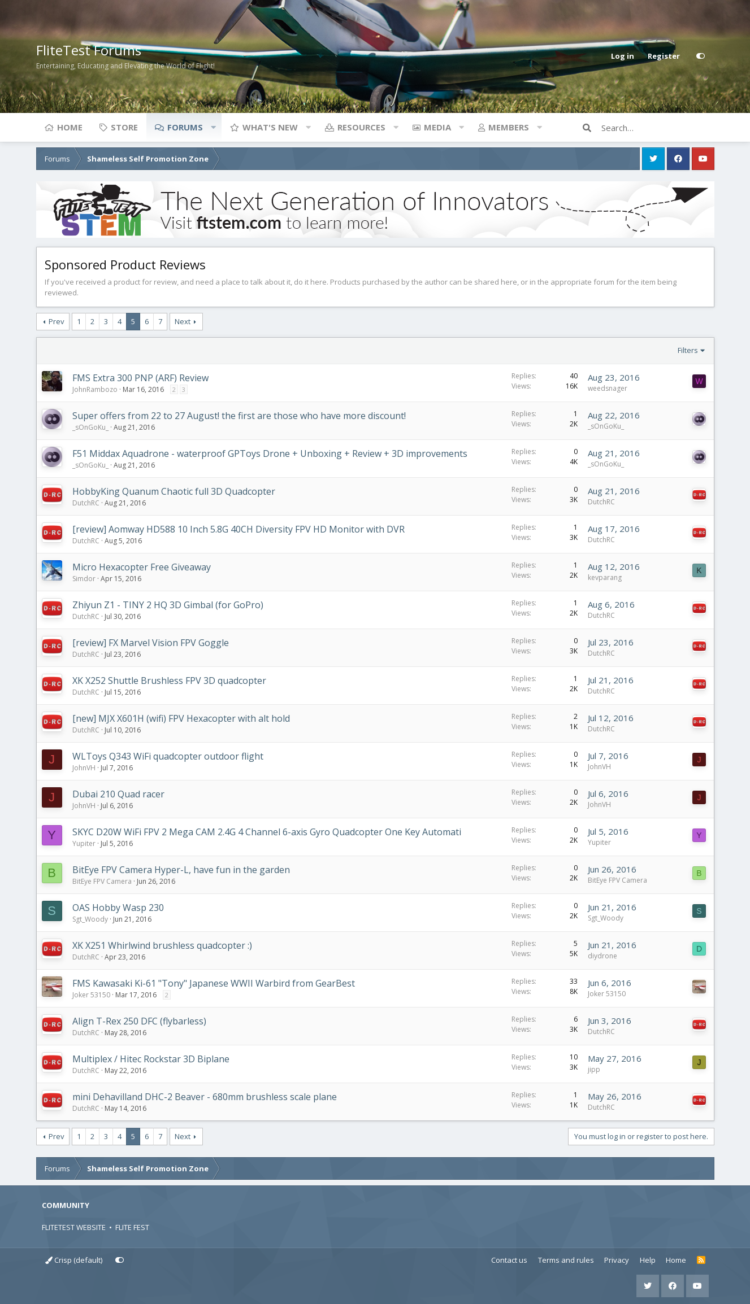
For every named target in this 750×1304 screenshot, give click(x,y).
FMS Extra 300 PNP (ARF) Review (140, 378)
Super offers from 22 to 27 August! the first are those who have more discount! (239, 415)
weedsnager (607, 388)
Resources (361, 127)
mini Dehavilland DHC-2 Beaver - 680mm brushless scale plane (204, 1097)
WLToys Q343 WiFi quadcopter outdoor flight (167, 756)
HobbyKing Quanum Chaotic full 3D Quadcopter (173, 491)
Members (508, 127)
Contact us (509, 1260)
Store (124, 127)
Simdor (84, 578)
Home (70, 127)
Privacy (616, 1260)
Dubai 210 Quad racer (118, 794)
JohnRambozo (95, 389)
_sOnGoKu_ (90, 427)
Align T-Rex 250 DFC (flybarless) (139, 1021)
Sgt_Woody (90, 919)
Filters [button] (688, 350)
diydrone (602, 956)
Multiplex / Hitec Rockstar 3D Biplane (150, 1059)
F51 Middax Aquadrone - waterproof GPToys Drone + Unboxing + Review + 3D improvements (269, 453)
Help (648, 1260)
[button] (214, 127)
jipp (594, 1069)
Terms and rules (566, 1260)
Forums (185, 127)
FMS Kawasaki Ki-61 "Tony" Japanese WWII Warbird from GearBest (213, 983)
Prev (56, 321)
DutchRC (85, 503)
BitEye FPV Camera (102, 881)
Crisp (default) (73, 1260)
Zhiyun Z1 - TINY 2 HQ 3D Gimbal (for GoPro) (167, 605)
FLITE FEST (132, 1227)
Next (182, 321)
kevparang (605, 577)
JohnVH (84, 768)
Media (437, 127)
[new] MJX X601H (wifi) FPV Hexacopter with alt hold (181, 718)
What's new (270, 127)
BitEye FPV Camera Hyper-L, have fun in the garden (181, 869)
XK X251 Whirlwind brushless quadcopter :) (162, 945)
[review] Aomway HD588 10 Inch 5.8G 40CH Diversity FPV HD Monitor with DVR (238, 529)
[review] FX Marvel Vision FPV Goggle (150, 642)
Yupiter (84, 843)
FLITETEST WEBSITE (74, 1227)
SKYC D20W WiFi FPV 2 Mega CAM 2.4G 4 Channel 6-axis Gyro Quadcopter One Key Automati (266, 832)
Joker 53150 (91, 995)
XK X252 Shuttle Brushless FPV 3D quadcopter (169, 680)
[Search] (657, 128)
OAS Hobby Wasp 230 (118, 907)
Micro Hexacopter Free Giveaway (141, 567)
